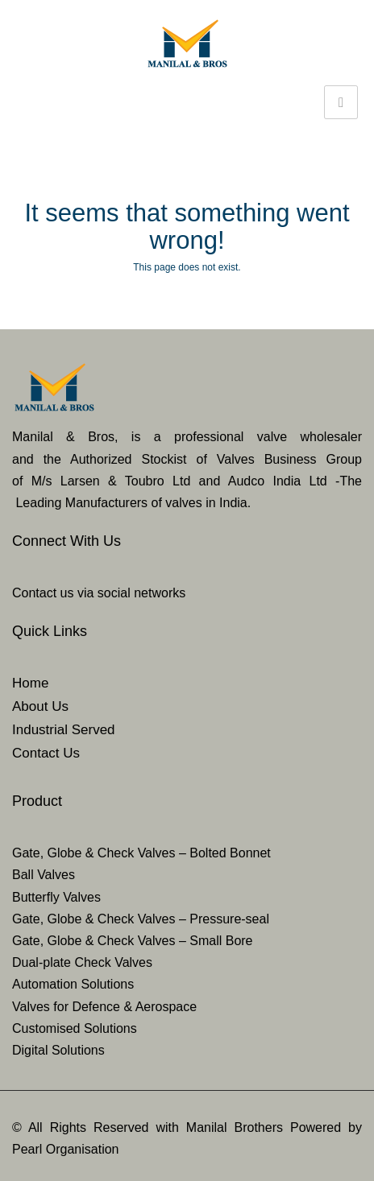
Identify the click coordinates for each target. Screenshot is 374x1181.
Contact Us (46, 753)
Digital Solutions (58, 1050)
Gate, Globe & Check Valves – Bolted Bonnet (141, 853)
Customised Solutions (74, 1028)
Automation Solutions (73, 984)
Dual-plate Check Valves (82, 962)
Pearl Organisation (65, 1149)
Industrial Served (63, 729)
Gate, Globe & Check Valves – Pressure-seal (140, 919)
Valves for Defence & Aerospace (104, 1007)
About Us (40, 706)
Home (30, 683)
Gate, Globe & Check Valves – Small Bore (132, 941)
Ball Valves (43, 875)
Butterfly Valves (56, 897)
